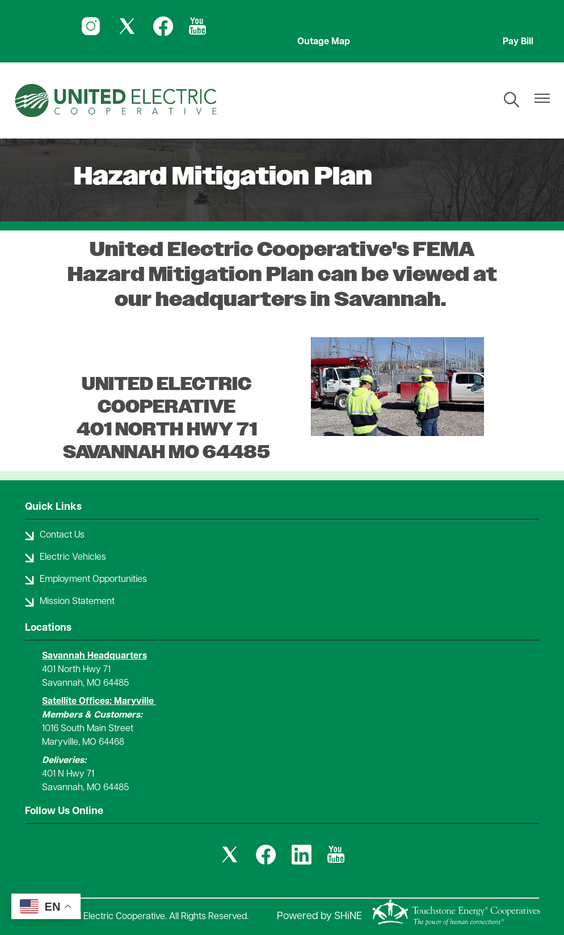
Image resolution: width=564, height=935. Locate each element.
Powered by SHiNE (319, 916)
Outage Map (323, 42)
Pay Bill (518, 42)
